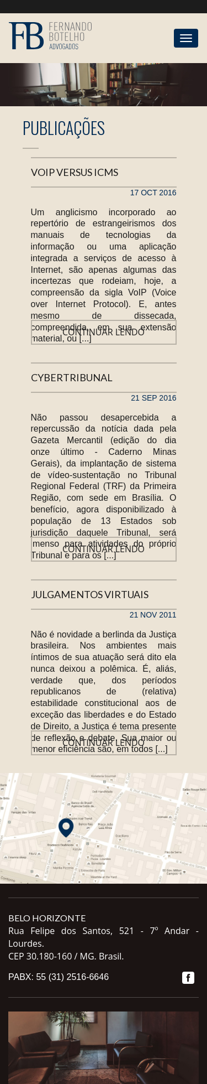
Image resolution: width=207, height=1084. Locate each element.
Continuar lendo (103, 332)
